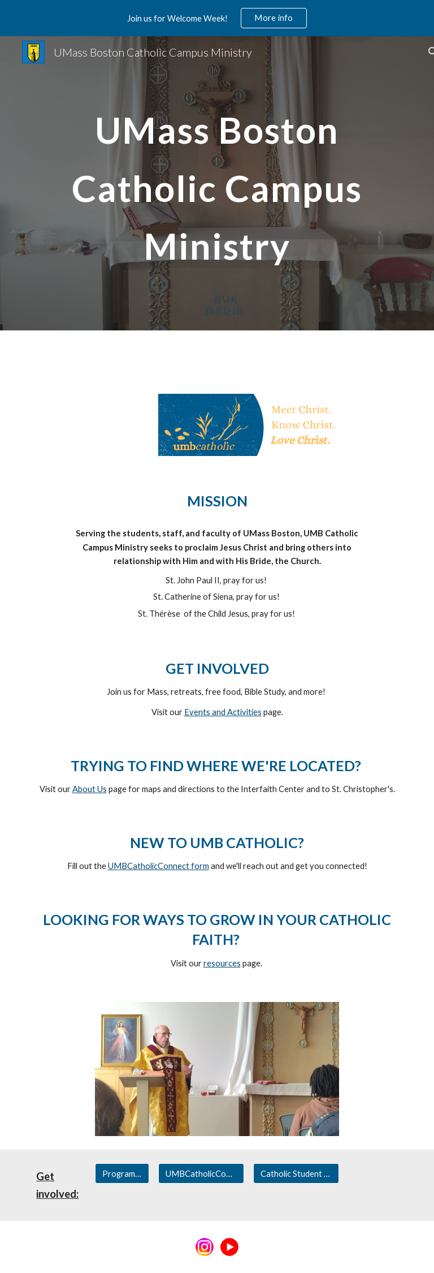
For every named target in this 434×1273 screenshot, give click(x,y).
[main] (216, 183)
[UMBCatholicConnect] (201, 1173)
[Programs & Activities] (122, 1173)
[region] (217, 18)
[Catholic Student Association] (296, 1173)
